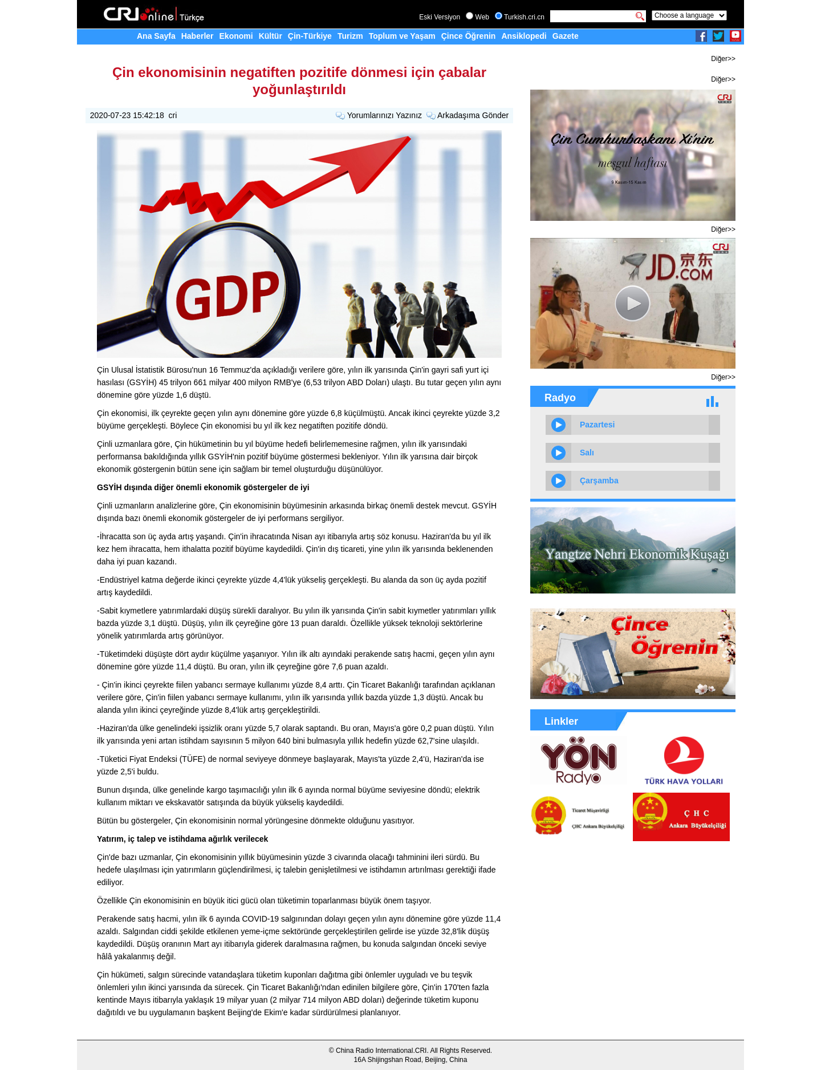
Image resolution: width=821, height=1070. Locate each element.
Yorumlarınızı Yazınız (384, 115)
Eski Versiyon (439, 17)
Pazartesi (597, 424)
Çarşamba (599, 480)
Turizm (350, 36)
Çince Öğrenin (468, 36)
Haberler (197, 36)
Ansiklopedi (523, 36)
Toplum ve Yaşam (402, 36)
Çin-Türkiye (310, 36)
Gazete (565, 36)
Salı (587, 452)
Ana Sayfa (156, 36)
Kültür (270, 36)
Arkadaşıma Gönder (473, 115)
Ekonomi (236, 36)
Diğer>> (723, 59)
